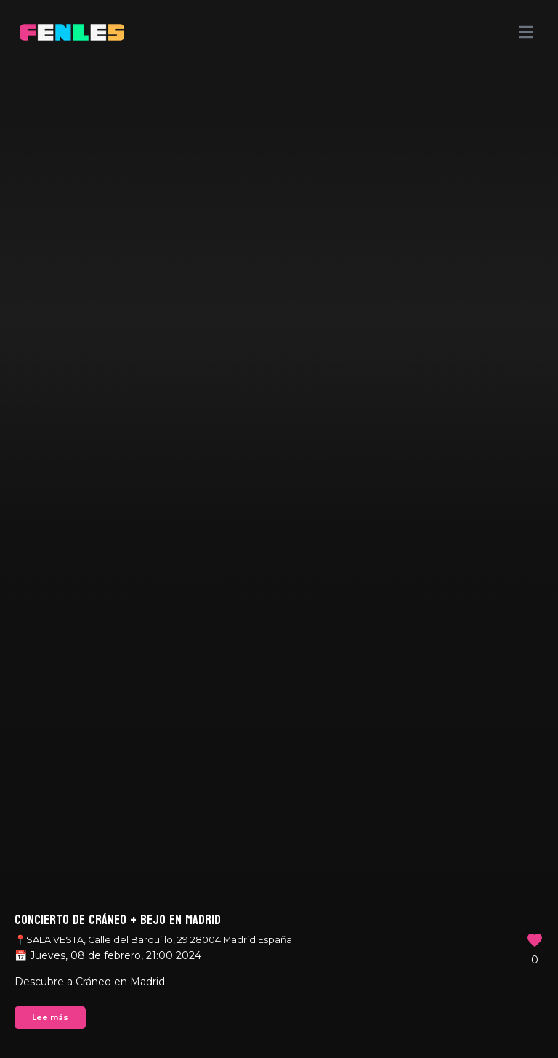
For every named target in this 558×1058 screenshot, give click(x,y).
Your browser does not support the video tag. (279, 529)
